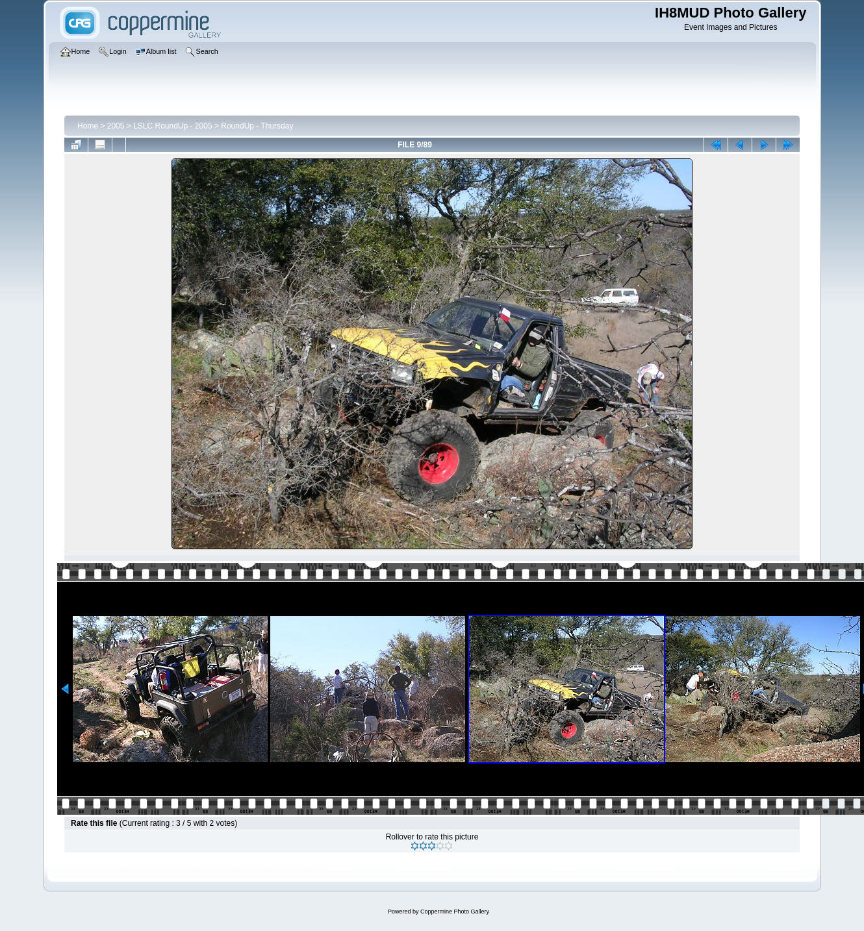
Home (87, 125)
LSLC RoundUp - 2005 (172, 125)
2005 (116, 125)
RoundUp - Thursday (257, 125)
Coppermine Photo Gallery (454, 911)
